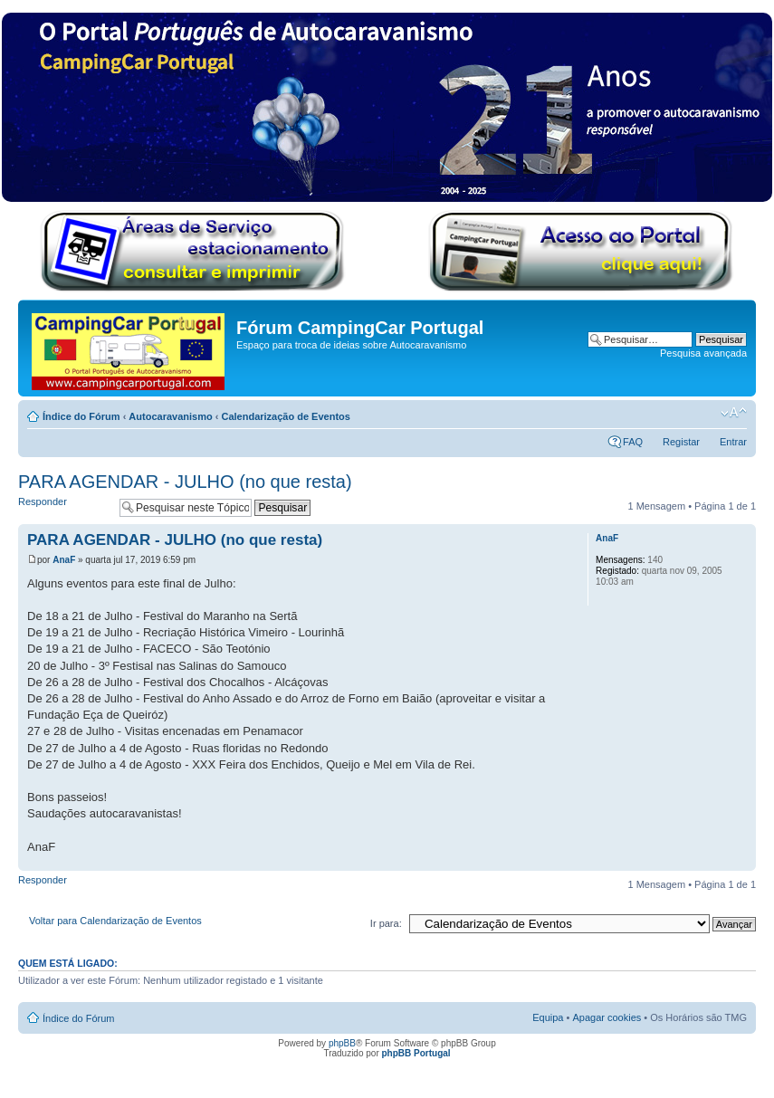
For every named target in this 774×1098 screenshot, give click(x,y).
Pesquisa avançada (703, 353)
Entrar (733, 441)
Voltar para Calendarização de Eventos (115, 920)
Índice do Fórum (81, 416)
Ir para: (386, 923)
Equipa (547, 1017)
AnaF (64, 560)
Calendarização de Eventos (285, 416)
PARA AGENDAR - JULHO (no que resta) (185, 482)
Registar (681, 441)
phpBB (342, 1043)
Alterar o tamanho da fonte (734, 413)
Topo (742, 861)
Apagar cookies (606, 1017)
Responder (64, 507)
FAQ (633, 441)
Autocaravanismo (170, 416)
